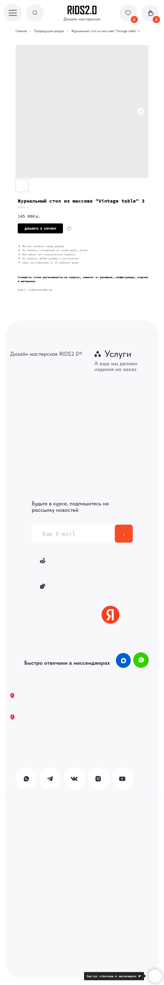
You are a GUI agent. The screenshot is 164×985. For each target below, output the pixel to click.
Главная (21, 31)
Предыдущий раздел (49, 31)
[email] (73, 534)
